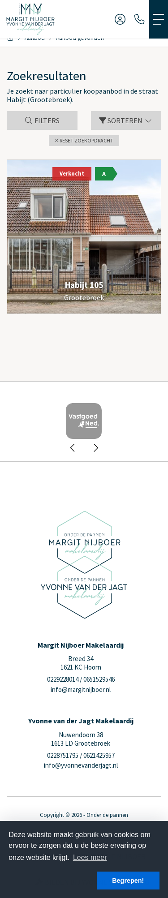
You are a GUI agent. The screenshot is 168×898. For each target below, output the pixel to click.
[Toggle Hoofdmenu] (158, 19)
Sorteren (126, 120)
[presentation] (73, 448)
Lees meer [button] (90, 857)
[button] (84, 140)
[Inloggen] (120, 19)
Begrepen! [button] (128, 880)
